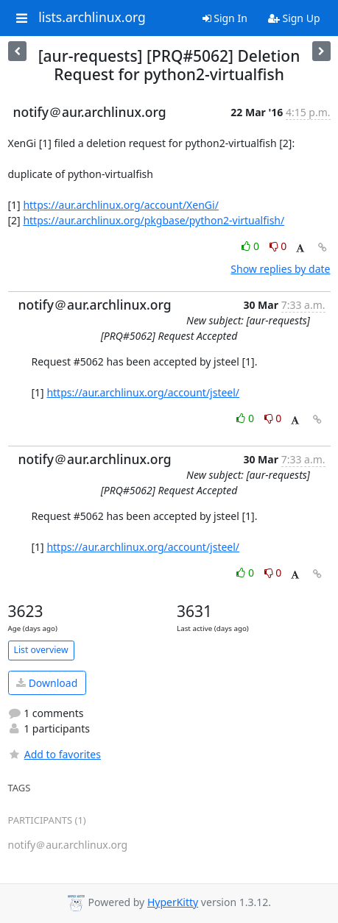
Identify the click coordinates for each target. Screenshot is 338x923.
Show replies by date (280, 269)
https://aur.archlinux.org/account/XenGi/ (120, 205)
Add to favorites (54, 754)
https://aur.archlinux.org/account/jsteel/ (142, 392)
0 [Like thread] (251, 246)
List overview (41, 650)
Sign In (225, 18)
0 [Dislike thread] (278, 246)
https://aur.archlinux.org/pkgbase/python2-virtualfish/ (153, 220)
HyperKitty (172, 902)
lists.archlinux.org (92, 17)
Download (46, 683)
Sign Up (294, 18)
